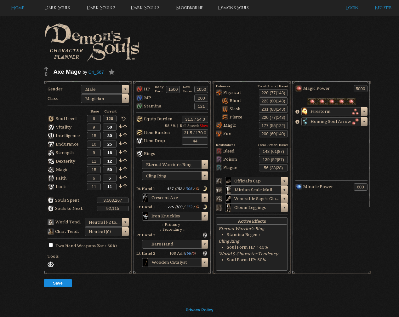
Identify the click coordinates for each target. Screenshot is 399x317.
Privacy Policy (199, 310)
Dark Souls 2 (101, 7)
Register (383, 7)
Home (17, 7)
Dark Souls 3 (145, 7)
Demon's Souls (233, 7)
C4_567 (96, 72)
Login (351, 7)
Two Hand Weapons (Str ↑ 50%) (83, 245)
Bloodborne (189, 7)
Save (57, 283)
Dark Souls (57, 7)
